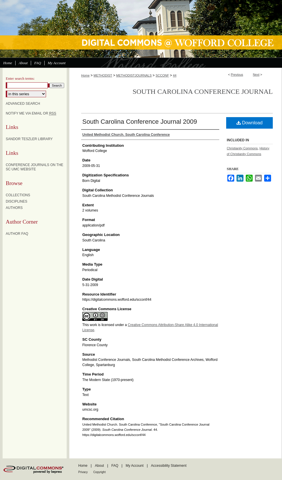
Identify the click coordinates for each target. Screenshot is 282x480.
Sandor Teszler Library (29, 139)
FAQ (114, 466)
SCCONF (162, 75)
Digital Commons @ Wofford (141, 29)
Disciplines (16, 201)
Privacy (83, 472)
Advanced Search (23, 104)
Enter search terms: (20, 78)
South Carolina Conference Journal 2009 (139, 121)
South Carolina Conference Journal (203, 91)
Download (250, 122)
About (99, 466)
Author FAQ (17, 234)
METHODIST (103, 75)
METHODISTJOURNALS (134, 75)
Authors (14, 208)
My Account (135, 466)
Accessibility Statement (168, 466)
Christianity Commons (242, 148)
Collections (18, 195)
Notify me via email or (31, 113)
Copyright (99, 472)
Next (256, 74)
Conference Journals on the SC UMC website (34, 167)
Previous (237, 74)
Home (85, 75)
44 (174, 75)
